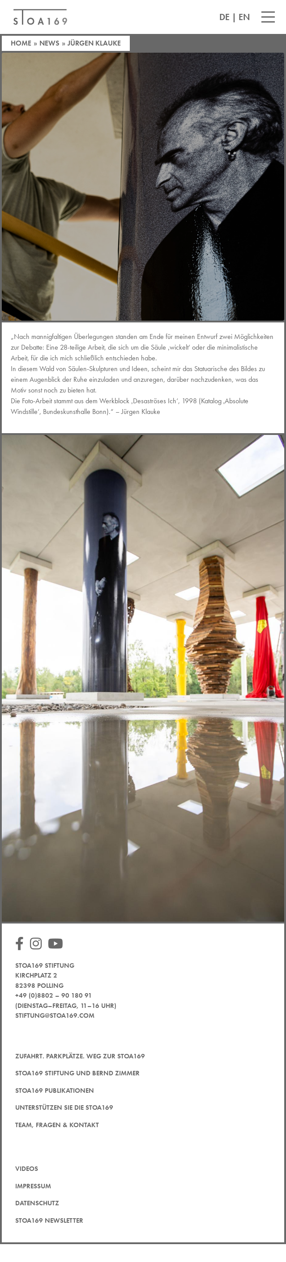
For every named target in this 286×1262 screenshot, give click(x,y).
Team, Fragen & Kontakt (57, 1124)
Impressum (33, 1186)
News (49, 43)
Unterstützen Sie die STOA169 (64, 1107)
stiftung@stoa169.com (54, 1015)
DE (224, 17)
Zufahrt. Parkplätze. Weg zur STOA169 (80, 1056)
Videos (26, 1168)
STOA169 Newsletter (49, 1220)
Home (21, 43)
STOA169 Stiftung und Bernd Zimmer (77, 1073)
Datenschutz (37, 1203)
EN (244, 17)
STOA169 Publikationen (54, 1090)
